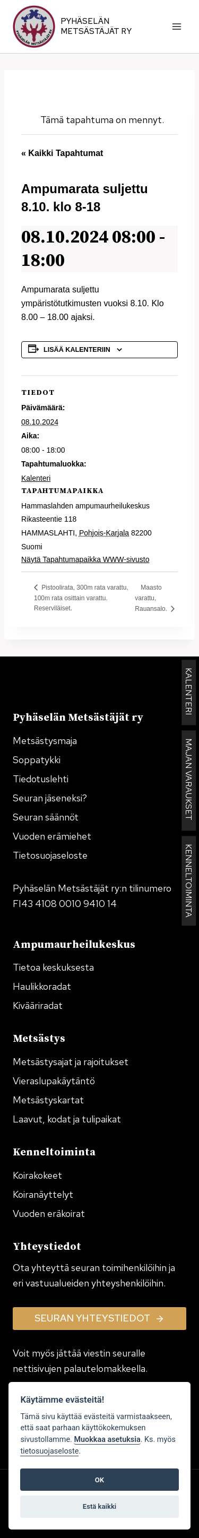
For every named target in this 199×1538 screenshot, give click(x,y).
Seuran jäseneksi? (50, 798)
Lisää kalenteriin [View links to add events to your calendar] (77, 349)
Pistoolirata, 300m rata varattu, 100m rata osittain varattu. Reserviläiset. (81, 598)
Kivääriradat (38, 1005)
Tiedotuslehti (40, 779)
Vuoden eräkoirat (49, 1213)
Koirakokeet (37, 1175)
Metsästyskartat (48, 1100)
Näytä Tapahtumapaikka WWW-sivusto (85, 559)
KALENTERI (188, 693)
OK (99, 1480)
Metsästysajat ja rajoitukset (70, 1062)
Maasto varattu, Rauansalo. (152, 598)
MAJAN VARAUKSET (188, 781)
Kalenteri (35, 478)
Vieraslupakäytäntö (54, 1081)
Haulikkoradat (42, 986)
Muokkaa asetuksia (107, 1439)
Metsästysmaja (45, 741)
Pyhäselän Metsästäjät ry (96, 26)
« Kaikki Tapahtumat (62, 153)
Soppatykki (36, 760)
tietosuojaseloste (49, 1451)
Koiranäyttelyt (43, 1194)
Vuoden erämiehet (52, 836)
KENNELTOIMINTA (188, 881)
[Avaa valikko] (176, 26)
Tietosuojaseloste (50, 855)
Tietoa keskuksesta (53, 967)
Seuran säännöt (46, 817)
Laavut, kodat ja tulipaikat (67, 1119)
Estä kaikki (99, 1506)
